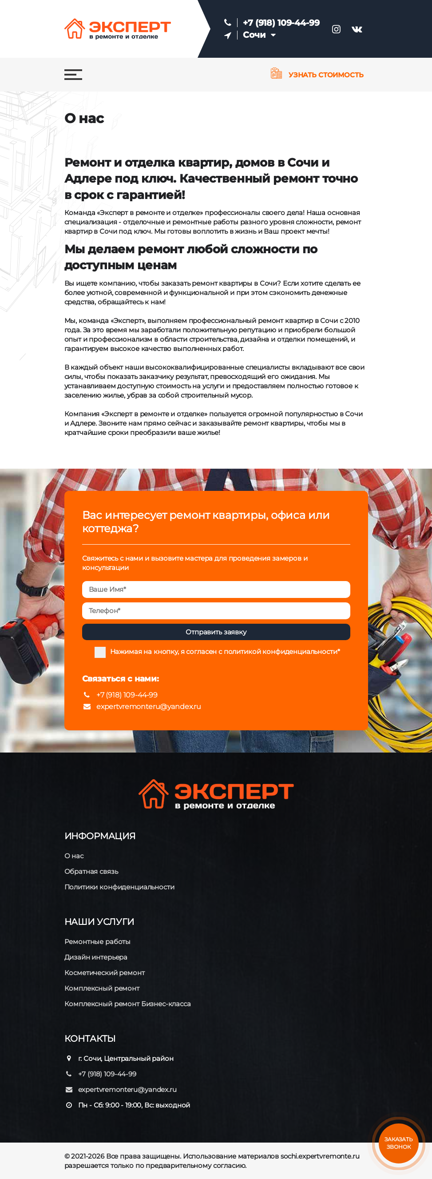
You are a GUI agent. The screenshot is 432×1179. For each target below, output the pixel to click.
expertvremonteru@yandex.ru (141, 706)
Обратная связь (91, 871)
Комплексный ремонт (101, 988)
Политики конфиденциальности (119, 887)
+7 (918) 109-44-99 (281, 23)
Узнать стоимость (317, 75)
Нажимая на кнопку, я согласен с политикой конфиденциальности (223, 651)
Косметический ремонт (104, 972)
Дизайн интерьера (96, 957)
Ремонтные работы (97, 941)
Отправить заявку (216, 632)
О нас (73, 856)
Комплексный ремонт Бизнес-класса (127, 1004)
